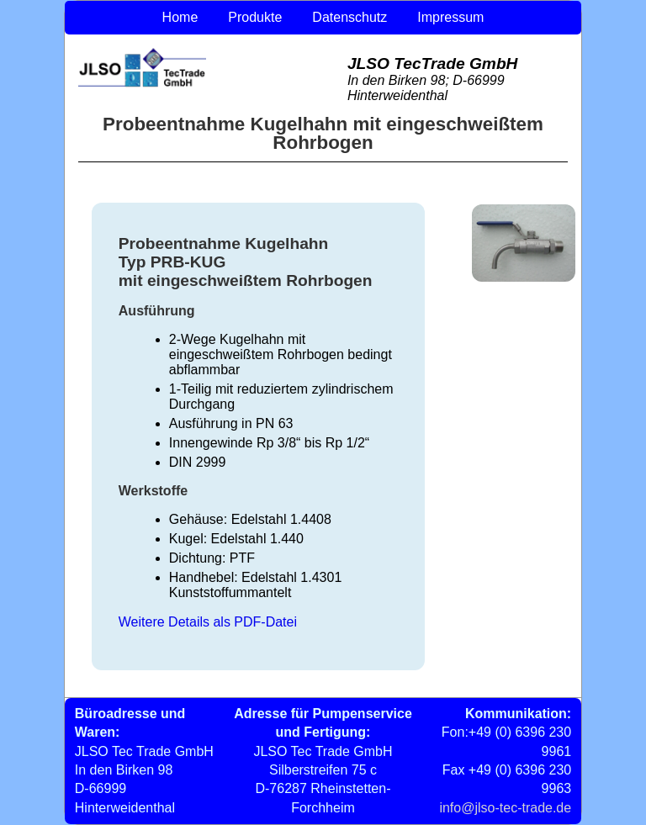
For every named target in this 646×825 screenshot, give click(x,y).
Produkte (255, 17)
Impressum (450, 17)
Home (180, 17)
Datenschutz (349, 17)
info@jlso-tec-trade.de (505, 808)
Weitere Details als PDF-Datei (208, 622)
